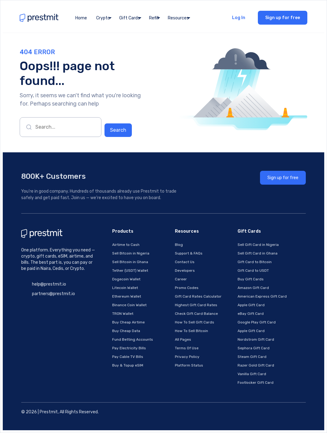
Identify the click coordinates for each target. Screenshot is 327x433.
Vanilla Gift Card (252, 374)
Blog (179, 245)
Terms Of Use (187, 348)
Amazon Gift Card (253, 288)
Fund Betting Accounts (132, 339)
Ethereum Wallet (126, 296)
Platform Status (189, 365)
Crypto (103, 18)
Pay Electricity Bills (129, 348)
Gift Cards (129, 18)
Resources (178, 18)
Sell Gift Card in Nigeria (258, 245)
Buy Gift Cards (251, 279)
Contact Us (185, 262)
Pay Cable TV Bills (127, 357)
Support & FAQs (189, 253)
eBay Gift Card (251, 313)
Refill (154, 18)
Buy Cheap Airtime (128, 322)
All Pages (183, 339)
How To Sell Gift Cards (194, 322)
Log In (238, 17)
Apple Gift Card (251, 305)
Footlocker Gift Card (256, 382)
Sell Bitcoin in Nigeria (130, 253)
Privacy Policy (187, 357)
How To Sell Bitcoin (191, 331)
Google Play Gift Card (257, 322)
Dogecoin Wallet (126, 279)
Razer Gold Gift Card (256, 365)
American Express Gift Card (262, 296)
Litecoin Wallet (125, 288)
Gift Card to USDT (253, 270)
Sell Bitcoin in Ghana (130, 262)
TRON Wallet (122, 313)
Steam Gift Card (252, 357)
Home (81, 18)
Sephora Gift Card (254, 348)
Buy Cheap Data (126, 331)
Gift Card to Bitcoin (255, 262)
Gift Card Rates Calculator (198, 296)
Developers (185, 270)
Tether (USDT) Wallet (130, 270)
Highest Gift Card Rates (196, 305)
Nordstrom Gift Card (256, 339)
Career (181, 279)
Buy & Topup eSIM (127, 365)
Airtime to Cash (126, 245)
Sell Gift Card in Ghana (258, 253)
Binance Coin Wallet (129, 305)
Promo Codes (187, 288)
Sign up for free (282, 17)
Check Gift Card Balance (196, 313)
